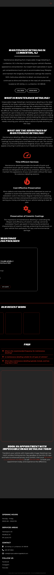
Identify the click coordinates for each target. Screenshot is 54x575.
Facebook (5, 562)
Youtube (5, 568)
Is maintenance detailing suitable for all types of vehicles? (26, 357)
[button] (50, 3)
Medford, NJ (6, 534)
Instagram (5, 565)
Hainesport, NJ (7, 532)
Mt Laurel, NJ (6, 537)
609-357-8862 (35, 460)
